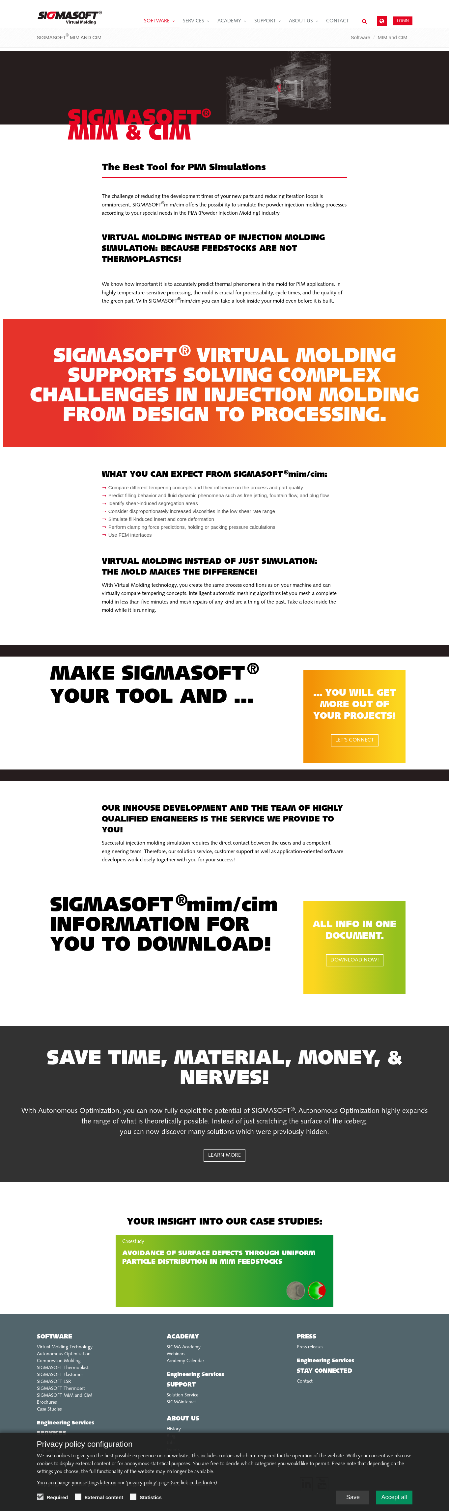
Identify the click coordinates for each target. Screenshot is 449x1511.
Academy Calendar (185, 1361)
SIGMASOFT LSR (54, 1381)
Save (353, 1497)
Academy (229, 21)
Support (265, 21)
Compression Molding (59, 1361)
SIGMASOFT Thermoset (61, 1388)
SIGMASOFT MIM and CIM (64, 1395)
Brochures (47, 1402)
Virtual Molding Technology (65, 1347)
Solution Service (182, 1395)
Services (193, 21)
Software (157, 21)
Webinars (176, 1354)
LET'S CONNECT (354, 740)
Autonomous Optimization (64, 1354)
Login (403, 20)
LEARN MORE (224, 1155)
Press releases (310, 1347)
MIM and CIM (392, 37)
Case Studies (49, 1409)
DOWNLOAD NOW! (354, 960)
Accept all (394, 1497)
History (174, 1429)
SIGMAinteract (181, 1402)
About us (301, 21)
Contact (337, 21)
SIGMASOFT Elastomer (60, 1374)
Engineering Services (65, 1423)
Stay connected (324, 1371)
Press (306, 1337)
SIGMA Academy (184, 1347)
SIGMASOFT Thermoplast (63, 1367)
